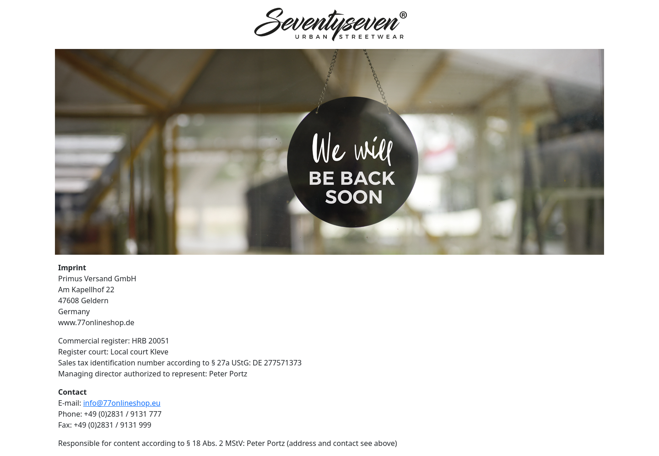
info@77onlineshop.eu (122, 403)
